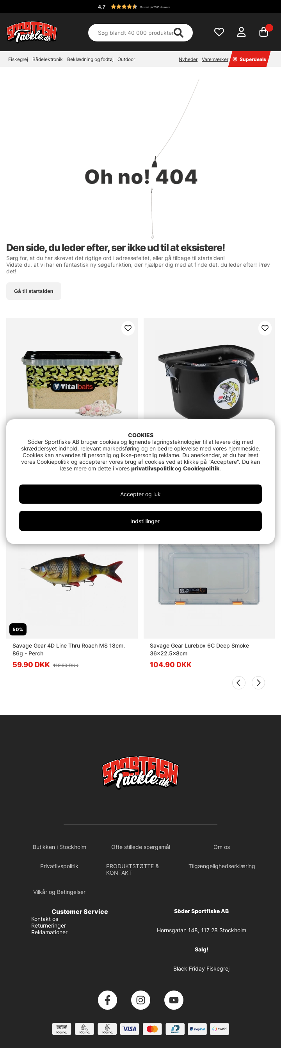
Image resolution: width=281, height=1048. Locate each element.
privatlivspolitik (153, 468)
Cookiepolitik (201, 468)
